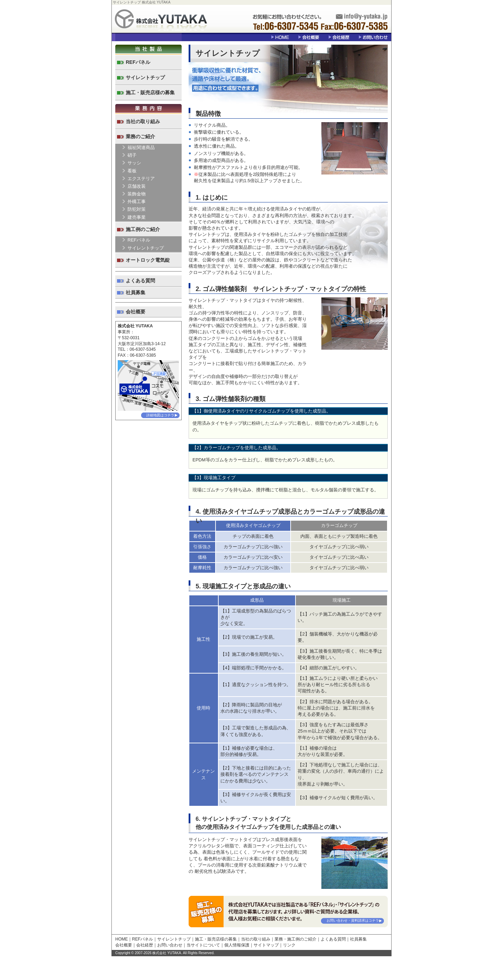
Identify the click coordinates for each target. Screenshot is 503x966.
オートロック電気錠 (148, 260)
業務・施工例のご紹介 (295, 939)
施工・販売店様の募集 (150, 92)
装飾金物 (136, 193)
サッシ (134, 162)
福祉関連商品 (141, 147)
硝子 (132, 155)
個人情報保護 (236, 945)
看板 (132, 170)
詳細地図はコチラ (160, 415)
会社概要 (135, 311)
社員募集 (135, 292)
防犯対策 (136, 209)
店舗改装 (136, 186)
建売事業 (136, 217)
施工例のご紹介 (143, 229)
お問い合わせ (169, 945)
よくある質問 (140, 280)
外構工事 (136, 201)
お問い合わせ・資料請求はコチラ (353, 920)
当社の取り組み (143, 121)
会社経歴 (144, 945)
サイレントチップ (145, 77)
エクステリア (141, 178)
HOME (121, 939)
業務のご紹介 (140, 136)
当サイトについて (203, 945)
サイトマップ (266, 945)
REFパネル (138, 62)
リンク (289, 945)
